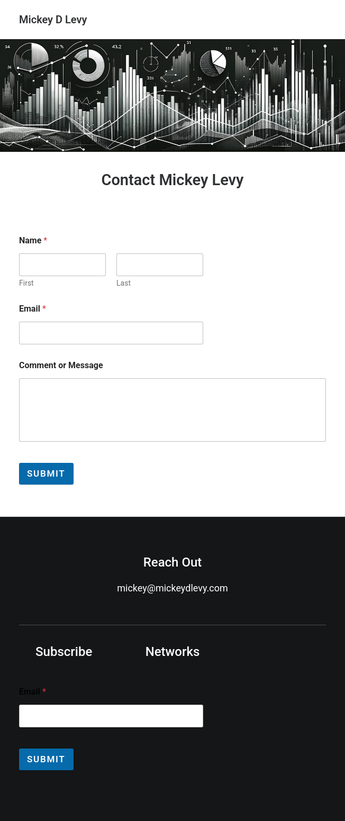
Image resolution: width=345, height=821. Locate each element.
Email (32, 309)
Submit (46, 473)
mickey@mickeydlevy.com (172, 588)
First (26, 283)
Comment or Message (61, 365)
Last (123, 283)
